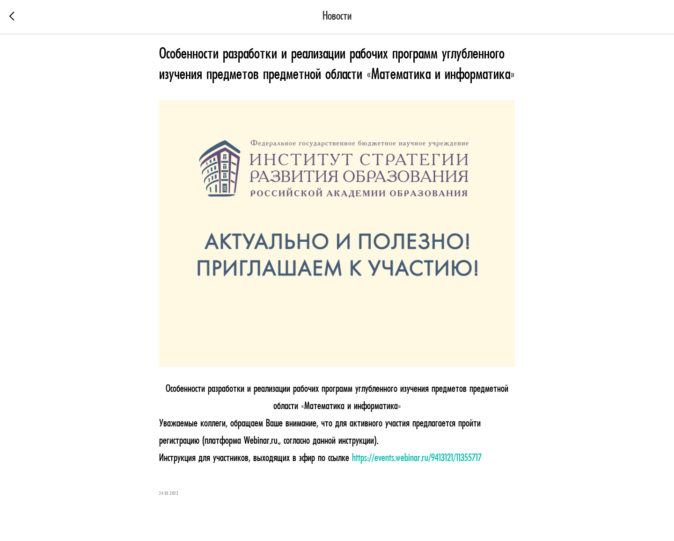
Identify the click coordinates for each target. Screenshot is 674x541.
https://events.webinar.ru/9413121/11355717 (417, 458)
